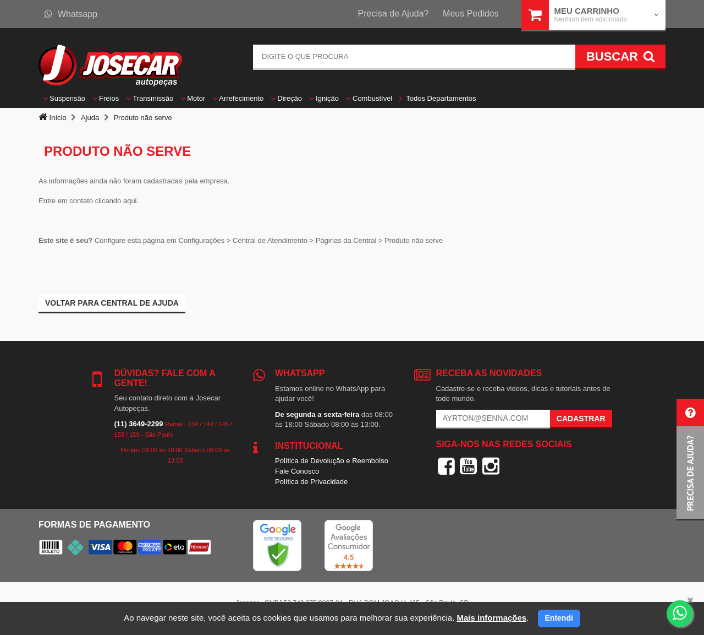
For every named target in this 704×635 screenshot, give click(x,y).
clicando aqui (116, 201)
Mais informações (491, 617)
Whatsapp (71, 14)
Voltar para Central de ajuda (112, 302)
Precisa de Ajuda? (393, 13)
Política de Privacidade (311, 481)
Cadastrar (581, 418)
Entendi (559, 618)
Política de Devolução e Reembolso (331, 461)
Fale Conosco (297, 471)
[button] (690, 459)
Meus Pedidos (470, 13)
